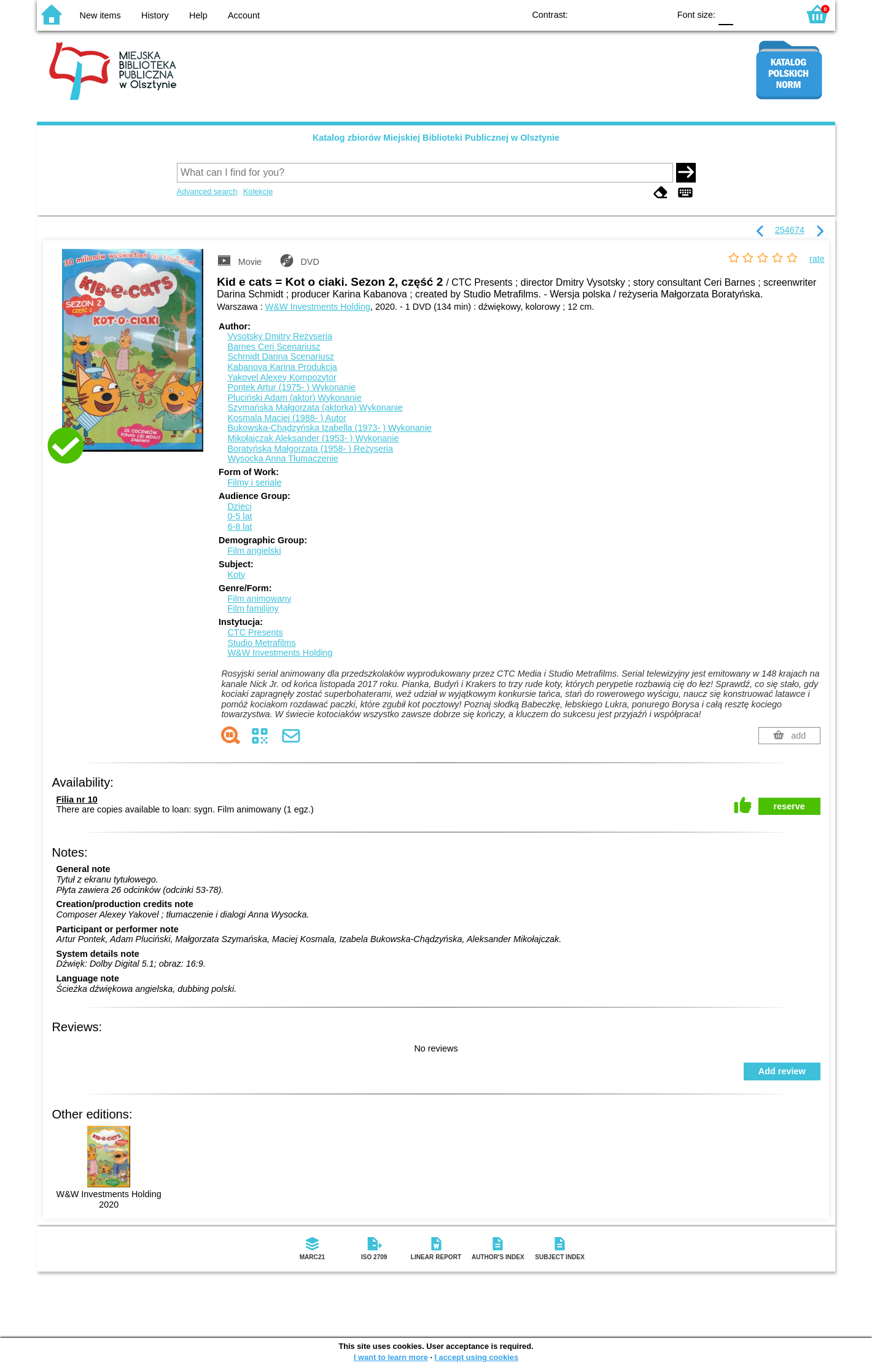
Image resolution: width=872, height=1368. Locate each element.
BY (656, 14)
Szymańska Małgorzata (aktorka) (314, 407)
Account (244, 15)
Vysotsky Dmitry (279, 336)
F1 (747, 14)
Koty (236, 575)
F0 (725, 14)
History (155, 15)
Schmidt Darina (280, 356)
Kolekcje (258, 191)
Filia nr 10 (77, 799)
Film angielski (254, 551)
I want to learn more (391, 1357)
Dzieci (239, 506)
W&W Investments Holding (317, 307)
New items (100, 15)
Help (198, 15)
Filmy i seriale (254, 482)
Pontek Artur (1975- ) (291, 387)
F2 (775, 14)
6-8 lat (239, 527)
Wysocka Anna (282, 458)
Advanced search (207, 191)
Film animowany (259, 598)
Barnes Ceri (273, 347)
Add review (782, 1071)
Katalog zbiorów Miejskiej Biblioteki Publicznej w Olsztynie (436, 138)
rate (817, 259)
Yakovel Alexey (281, 377)
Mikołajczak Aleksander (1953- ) (313, 438)
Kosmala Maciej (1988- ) (286, 418)
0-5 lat (239, 516)
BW (607, 14)
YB (631, 14)
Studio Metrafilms (261, 643)
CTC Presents (254, 632)
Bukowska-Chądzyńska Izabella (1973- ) (329, 428)
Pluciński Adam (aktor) (294, 398)
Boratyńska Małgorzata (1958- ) (310, 449)
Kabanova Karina (282, 367)
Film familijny (252, 608)
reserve (789, 806)
